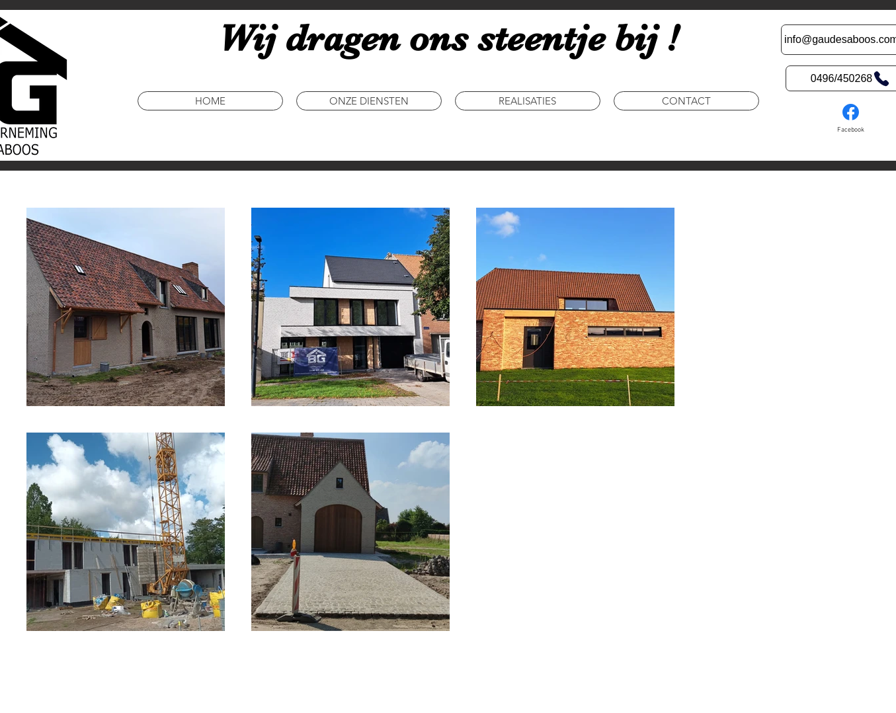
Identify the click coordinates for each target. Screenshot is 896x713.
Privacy (330, 695)
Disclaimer (373, 695)
